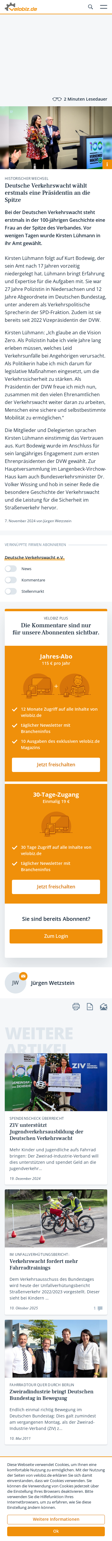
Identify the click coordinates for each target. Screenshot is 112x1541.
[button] (56, 1531)
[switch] (11, 568)
